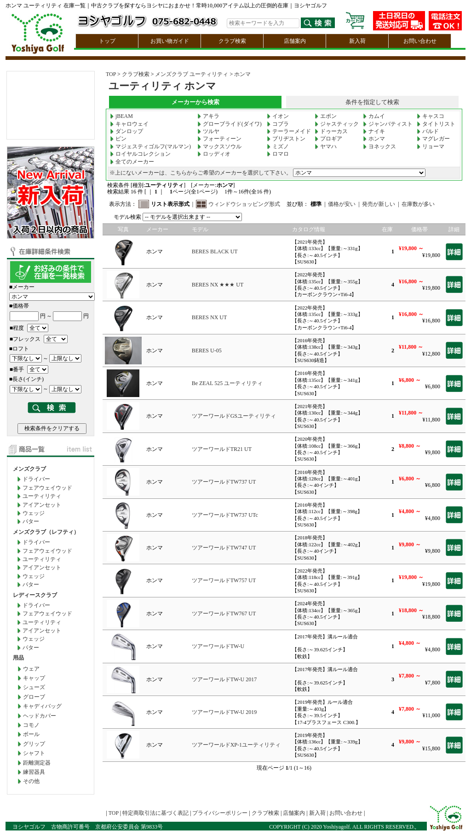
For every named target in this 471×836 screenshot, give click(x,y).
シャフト (34, 753)
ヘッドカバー (39, 716)
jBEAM (121, 116)
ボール (31, 734)
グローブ (34, 697)
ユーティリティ (42, 496)
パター (31, 521)
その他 (31, 781)
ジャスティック (337, 124)
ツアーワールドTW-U (218, 646)
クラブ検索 (232, 41)
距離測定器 (37, 763)
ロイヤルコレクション (140, 154)
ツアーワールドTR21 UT (222, 449)
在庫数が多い (418, 204)
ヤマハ (326, 146)
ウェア (31, 669)
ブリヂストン (286, 138)
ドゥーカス (331, 131)
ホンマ (242, 74)
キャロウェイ (129, 124)
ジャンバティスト (388, 124)
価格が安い (342, 204)
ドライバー (36, 479)
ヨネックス (379, 146)
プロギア (328, 138)
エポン (326, 116)
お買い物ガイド (169, 41)
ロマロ (278, 154)
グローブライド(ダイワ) (229, 124)
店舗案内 (295, 41)
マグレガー (433, 138)
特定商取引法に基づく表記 (155, 813)
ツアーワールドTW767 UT (224, 613)
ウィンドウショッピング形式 (244, 204)
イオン (278, 116)
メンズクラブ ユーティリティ (191, 74)
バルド (428, 131)
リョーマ (430, 146)
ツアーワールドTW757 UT (224, 580)
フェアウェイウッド (47, 488)
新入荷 (357, 41)
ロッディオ (213, 154)
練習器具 (34, 772)
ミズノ (278, 146)
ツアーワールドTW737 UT (224, 482)
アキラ (208, 116)
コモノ (31, 725)
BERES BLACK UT (215, 251)
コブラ (278, 124)
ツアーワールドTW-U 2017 (224, 679)
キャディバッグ (42, 706)
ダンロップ (126, 131)
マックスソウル (219, 146)
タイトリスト (436, 124)
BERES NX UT (209, 317)
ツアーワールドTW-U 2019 (224, 712)
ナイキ (374, 131)
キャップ (34, 678)
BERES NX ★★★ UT (218, 284)
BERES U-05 (207, 350)
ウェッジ (34, 513)
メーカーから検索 (195, 102)
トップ (107, 41)
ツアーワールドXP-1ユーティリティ (236, 745)
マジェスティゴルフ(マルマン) (150, 146)
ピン (118, 138)
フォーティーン (219, 138)
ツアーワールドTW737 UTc (225, 515)
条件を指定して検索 (372, 102)
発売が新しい (378, 204)
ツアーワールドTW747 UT (224, 547)
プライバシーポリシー (219, 813)
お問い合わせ (420, 41)
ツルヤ (208, 131)
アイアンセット (42, 505)
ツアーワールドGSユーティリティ (234, 416)
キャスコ (430, 116)
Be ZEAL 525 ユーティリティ (227, 383)
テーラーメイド (289, 131)
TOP (111, 74)
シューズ (34, 687)
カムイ (374, 116)
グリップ (34, 744)
